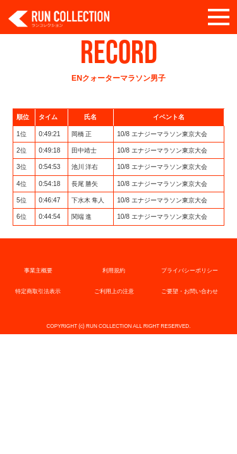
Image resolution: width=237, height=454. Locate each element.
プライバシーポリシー (189, 270)
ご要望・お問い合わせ (189, 291)
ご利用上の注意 (114, 291)
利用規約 (113, 270)
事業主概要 (38, 270)
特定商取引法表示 (38, 291)
